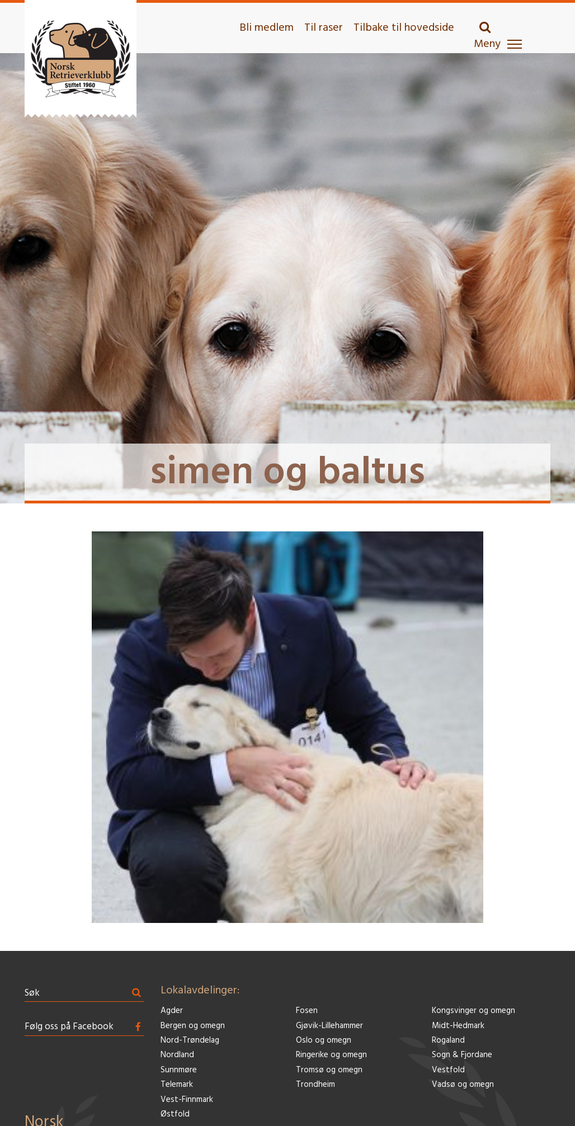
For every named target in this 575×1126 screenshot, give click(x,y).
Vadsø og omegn (463, 1085)
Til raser (323, 28)
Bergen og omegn (193, 1026)
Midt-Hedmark (458, 1026)
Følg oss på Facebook (69, 1026)
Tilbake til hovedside (404, 28)
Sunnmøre (179, 1070)
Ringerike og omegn (331, 1055)
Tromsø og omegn (329, 1070)
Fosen (307, 1011)
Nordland (177, 1055)
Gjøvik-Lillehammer (329, 1026)
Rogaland (448, 1041)
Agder (172, 1011)
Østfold (175, 1114)
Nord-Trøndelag (190, 1041)
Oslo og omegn (323, 1041)
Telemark (177, 1085)
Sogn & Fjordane (462, 1055)
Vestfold (448, 1070)
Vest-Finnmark (187, 1100)
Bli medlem (266, 28)
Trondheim (315, 1085)
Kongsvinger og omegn (473, 1011)
